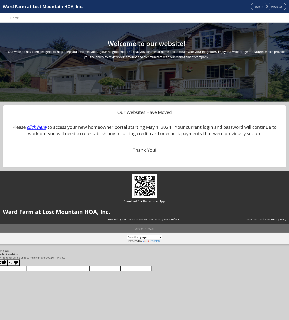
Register (276, 6)
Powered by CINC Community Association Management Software (144, 219)
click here (36, 127)
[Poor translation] (14, 262)
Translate (152, 241)
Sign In (259, 6)
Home (14, 18)
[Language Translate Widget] (144, 237)
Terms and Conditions (257, 219)
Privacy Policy (278, 219)
